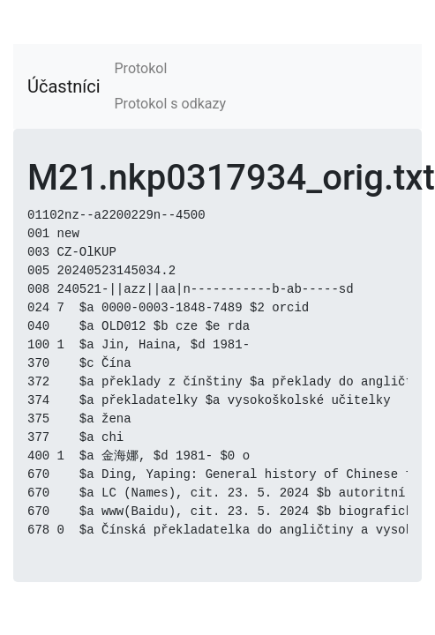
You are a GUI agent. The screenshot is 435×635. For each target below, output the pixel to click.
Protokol (141, 68)
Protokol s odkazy (170, 103)
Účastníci (64, 86)
